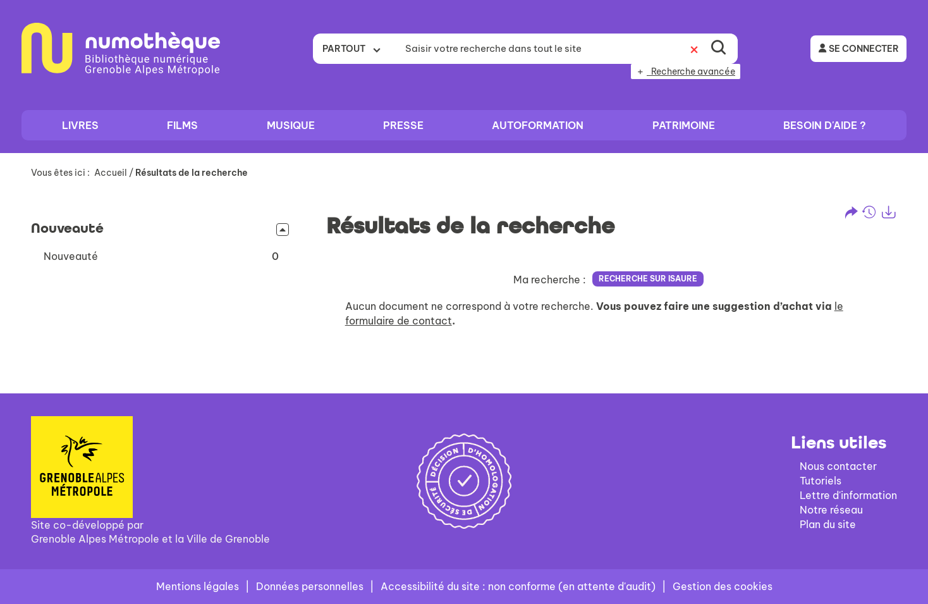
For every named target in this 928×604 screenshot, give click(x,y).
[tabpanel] (464, 271)
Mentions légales (197, 586)
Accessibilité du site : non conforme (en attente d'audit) (518, 586)
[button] (161, 256)
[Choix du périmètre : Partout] (355, 49)
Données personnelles (309, 586)
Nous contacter (838, 466)
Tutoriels (820, 480)
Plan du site (828, 524)
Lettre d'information (848, 495)
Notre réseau (831, 509)
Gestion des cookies (722, 586)
